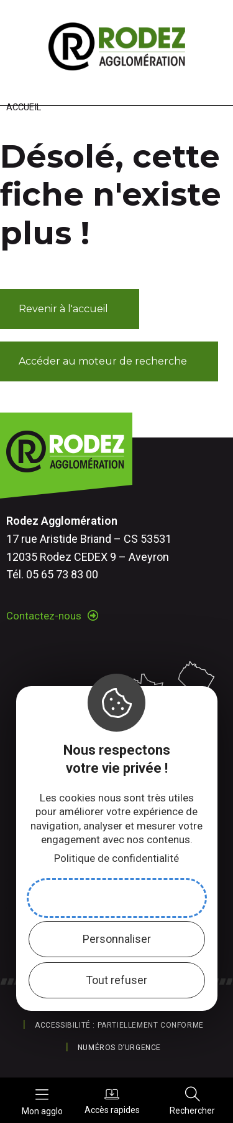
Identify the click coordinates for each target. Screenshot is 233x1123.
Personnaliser (117, 938)
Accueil (23, 107)
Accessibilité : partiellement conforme (119, 1025)
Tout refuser (116, 980)
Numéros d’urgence (119, 1047)
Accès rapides (112, 1100)
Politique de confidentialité (116, 858)
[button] (69, 309)
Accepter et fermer (117, 897)
